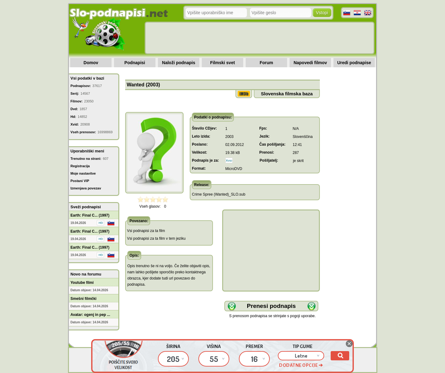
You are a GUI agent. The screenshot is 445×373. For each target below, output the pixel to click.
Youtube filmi (82, 282)
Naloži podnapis (178, 62)
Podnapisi (135, 62)
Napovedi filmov (310, 62)
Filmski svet (222, 62)
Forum (266, 62)
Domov (90, 62)
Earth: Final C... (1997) (89, 215)
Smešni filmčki (83, 298)
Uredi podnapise (354, 62)
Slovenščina (303, 137)
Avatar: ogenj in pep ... (90, 315)
